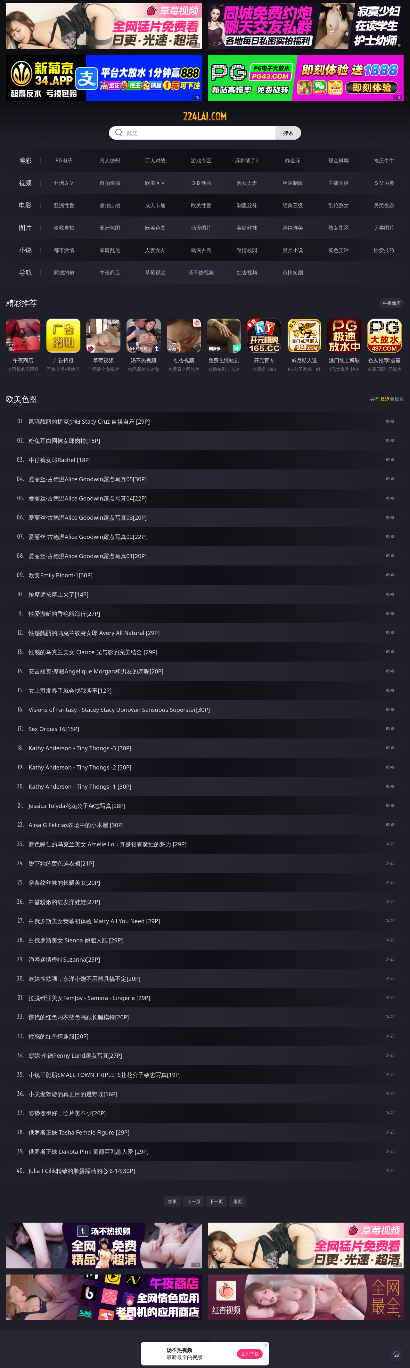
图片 (25, 227)
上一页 (194, 1201)
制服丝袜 (247, 205)
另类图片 (384, 227)
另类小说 (293, 250)
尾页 (237, 1201)
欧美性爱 (201, 205)
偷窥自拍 (64, 227)
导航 (25, 272)
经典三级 (293, 205)
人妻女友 (155, 250)
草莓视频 (155, 272)
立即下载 (250, 1354)
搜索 (288, 132)
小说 (25, 250)
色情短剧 (293, 272)
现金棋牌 (338, 160)
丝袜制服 (293, 182)
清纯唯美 (293, 227)
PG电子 (63, 160)
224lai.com (205, 116)
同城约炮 (64, 272)
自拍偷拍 (110, 182)
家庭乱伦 (110, 250)
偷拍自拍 (110, 205)
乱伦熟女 (338, 205)
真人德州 (110, 160)
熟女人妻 (247, 182)
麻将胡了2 (246, 160)
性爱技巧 (384, 250)
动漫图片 (201, 227)
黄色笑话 (338, 250)
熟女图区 (338, 227)
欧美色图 (155, 227)
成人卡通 (155, 205)
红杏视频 (247, 272)
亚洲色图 (110, 227)
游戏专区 (201, 160)
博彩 (25, 160)
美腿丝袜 (247, 227)
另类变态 (384, 205)
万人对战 (155, 160)
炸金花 (292, 160)
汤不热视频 (201, 272)
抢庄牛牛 (384, 160)
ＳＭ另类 (384, 182)
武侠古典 (201, 250)
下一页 (216, 1201)
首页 (172, 1201)
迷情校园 (247, 250)
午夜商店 (110, 272)
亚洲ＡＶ (64, 182)
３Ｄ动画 (201, 182)
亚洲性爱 (64, 205)
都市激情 (64, 250)
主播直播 (338, 182)
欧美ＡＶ (155, 182)
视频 (25, 182)
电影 (25, 205)
